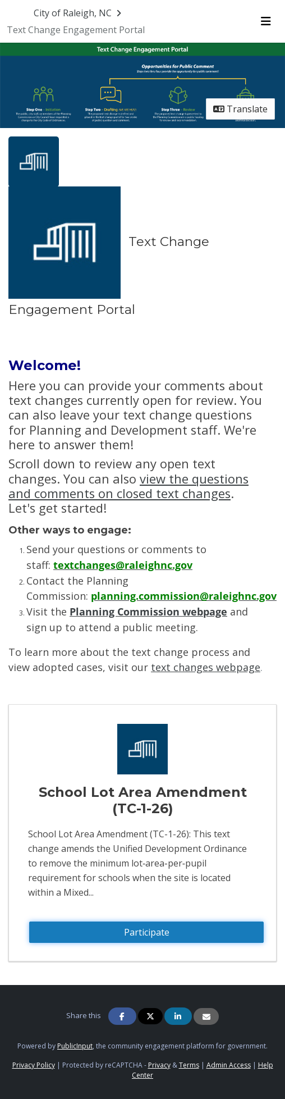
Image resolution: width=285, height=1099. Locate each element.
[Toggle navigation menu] (266, 21)
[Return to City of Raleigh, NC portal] (78, 12)
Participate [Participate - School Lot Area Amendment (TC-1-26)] (146, 932)
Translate (240, 109)
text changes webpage (205, 667)
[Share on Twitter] (150, 1016)
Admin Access (228, 1065)
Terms (189, 1065)
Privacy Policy (33, 1065)
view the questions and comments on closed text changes (128, 486)
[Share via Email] (206, 1016)
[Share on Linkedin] (178, 1016)
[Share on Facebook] (122, 1016)
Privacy (159, 1065)
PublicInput (75, 1046)
